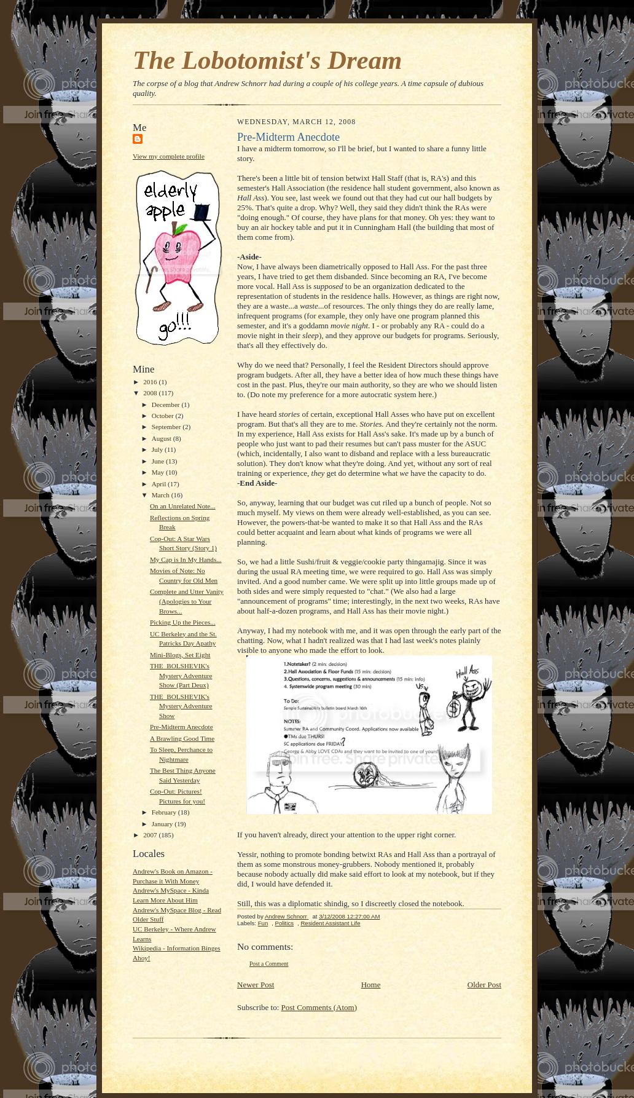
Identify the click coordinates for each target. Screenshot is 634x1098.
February (165, 812)
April (160, 484)
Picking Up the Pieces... (183, 622)
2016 (150, 381)
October (164, 415)
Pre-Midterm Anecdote (181, 726)
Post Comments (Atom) (319, 1007)
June (159, 461)
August (162, 438)
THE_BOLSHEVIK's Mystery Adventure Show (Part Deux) (181, 675)
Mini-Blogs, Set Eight (180, 654)
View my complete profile (169, 156)
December (167, 404)
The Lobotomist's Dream (267, 59)
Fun (263, 923)
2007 (150, 835)
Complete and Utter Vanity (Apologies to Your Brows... (187, 601)
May (159, 472)
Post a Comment (269, 963)
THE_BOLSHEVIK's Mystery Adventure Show (181, 706)
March (161, 495)
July (158, 449)
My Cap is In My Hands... (186, 559)
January (163, 823)
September (167, 426)
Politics (284, 923)
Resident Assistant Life (330, 923)
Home (371, 984)
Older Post (484, 984)
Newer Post (255, 984)
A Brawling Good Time (182, 738)
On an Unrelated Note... (183, 506)
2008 (150, 393)
